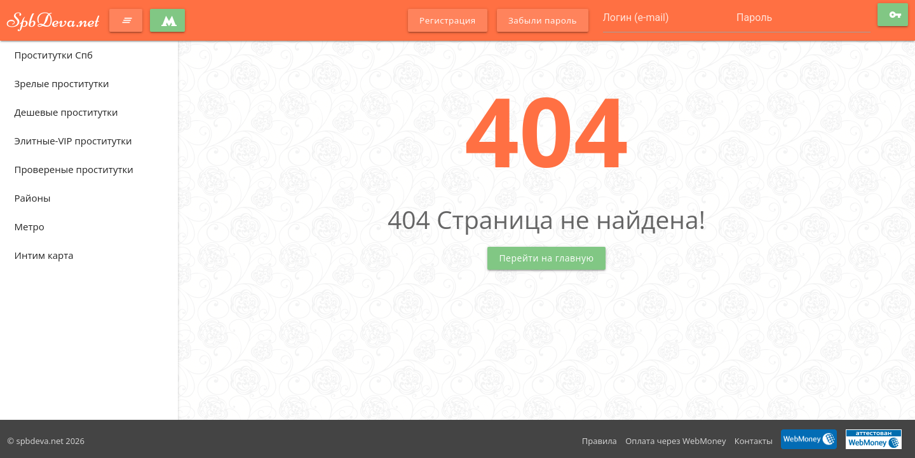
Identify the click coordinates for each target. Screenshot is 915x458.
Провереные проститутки (74, 169)
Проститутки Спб (54, 54)
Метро (29, 226)
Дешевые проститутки (66, 112)
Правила (599, 441)
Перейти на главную (546, 258)
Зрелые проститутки (62, 83)
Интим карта (44, 255)
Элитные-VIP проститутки (73, 140)
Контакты (754, 441)
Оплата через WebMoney (675, 441)
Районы (33, 197)
